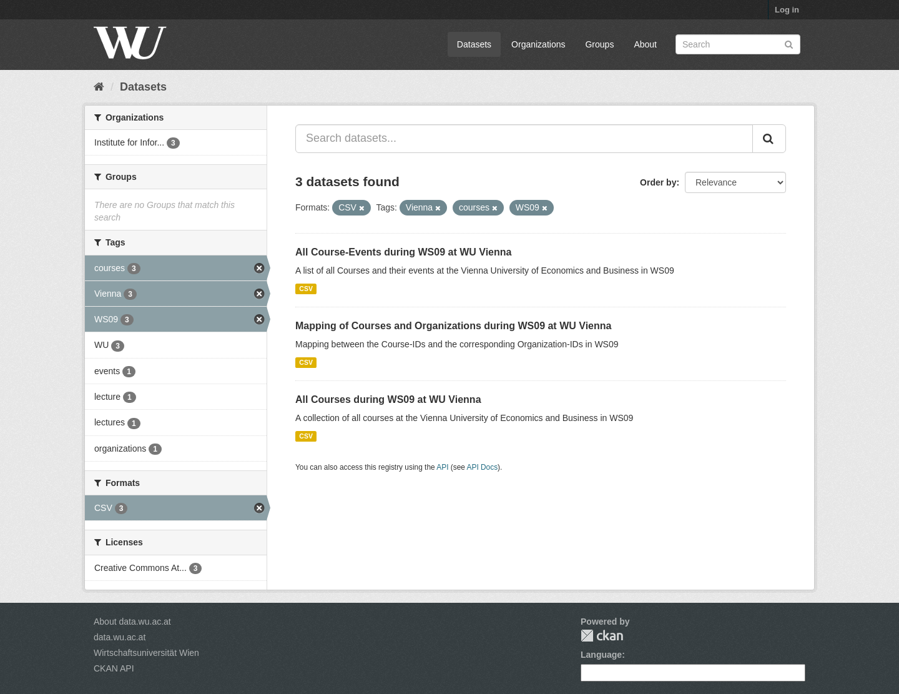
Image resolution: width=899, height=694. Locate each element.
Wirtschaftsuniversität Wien (146, 653)
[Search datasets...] (524, 138)
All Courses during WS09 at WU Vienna (388, 399)
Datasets (474, 44)
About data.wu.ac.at (132, 622)
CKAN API (114, 668)
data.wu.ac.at (119, 637)
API (442, 467)
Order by (658, 182)
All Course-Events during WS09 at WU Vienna (403, 252)
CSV (306, 288)
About (645, 44)
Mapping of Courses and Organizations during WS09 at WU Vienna (453, 325)
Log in (787, 9)
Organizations (538, 44)
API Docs (482, 467)
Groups (599, 44)
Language (601, 655)
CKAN (602, 635)
